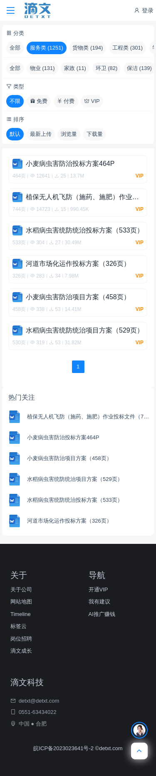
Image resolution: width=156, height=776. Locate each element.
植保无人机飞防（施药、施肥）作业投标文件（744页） (89, 416)
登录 (144, 10)
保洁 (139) (139, 68)
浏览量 (69, 134)
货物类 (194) (87, 48)
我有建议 (99, 601)
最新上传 (41, 134)
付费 (66, 101)
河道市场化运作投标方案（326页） (69, 521)
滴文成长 (21, 651)
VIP (92, 101)
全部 (15, 48)
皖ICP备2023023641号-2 (64, 748)
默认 (15, 134)
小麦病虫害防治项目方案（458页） (69, 458)
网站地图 (21, 601)
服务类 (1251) (46, 48)
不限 (15, 101)
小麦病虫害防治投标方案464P (63, 437)
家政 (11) (75, 68)
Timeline (20, 614)
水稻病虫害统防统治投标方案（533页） (75, 500)
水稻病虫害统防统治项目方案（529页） (75, 479)
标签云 (18, 626)
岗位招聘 (21, 639)
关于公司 (21, 589)
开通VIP (98, 589)
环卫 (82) (107, 68)
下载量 (95, 134)
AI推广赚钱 (102, 614)
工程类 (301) (127, 48)
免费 (39, 101)
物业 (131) (42, 68)
